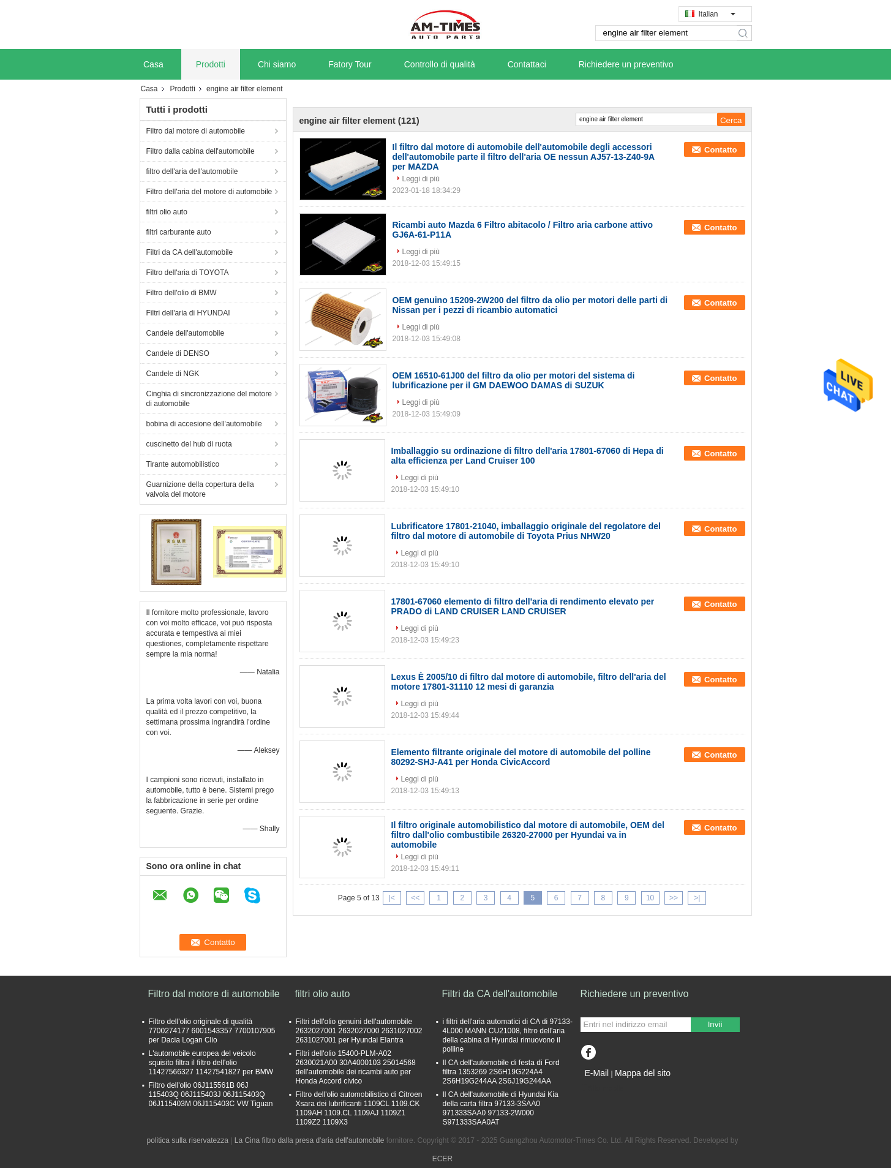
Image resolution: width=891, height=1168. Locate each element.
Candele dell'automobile (185, 333)
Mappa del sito (643, 1073)
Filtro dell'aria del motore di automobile (209, 191)
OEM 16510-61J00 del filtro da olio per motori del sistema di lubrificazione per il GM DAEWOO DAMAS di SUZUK (514, 380)
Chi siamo (277, 64)
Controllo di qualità (439, 64)
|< (392, 898)
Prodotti (210, 64)
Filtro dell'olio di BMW (181, 292)
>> (673, 898)
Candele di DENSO (177, 353)
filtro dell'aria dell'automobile (192, 171)
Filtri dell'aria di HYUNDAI (188, 313)
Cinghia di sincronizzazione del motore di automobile (209, 399)
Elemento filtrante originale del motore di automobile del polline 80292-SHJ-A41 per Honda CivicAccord (521, 757)
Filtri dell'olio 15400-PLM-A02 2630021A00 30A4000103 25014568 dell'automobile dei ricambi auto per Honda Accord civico (356, 1067)
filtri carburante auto (178, 232)
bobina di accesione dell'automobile (204, 424)
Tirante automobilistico (183, 464)
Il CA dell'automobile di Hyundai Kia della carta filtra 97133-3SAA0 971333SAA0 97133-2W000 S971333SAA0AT (500, 1108)
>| (697, 898)
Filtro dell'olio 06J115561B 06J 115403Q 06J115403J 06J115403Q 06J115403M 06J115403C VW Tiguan (211, 1094)
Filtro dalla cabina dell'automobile (200, 151)
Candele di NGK (173, 373)
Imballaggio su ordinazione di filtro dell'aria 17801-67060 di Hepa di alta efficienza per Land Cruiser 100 (527, 455)
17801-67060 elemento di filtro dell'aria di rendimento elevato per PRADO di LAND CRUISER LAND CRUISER (523, 606)
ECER (442, 1159)
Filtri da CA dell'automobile (189, 252)
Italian (717, 14)
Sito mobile (602, 1088)
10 (650, 898)
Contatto (720, 149)
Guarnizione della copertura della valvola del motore (200, 489)
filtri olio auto (166, 212)
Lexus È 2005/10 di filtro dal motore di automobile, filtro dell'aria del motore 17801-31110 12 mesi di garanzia (528, 681)
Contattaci (527, 64)
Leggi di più (421, 179)
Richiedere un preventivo (626, 64)
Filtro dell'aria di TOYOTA (187, 272)
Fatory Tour (350, 64)
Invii (715, 1024)
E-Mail (597, 1073)
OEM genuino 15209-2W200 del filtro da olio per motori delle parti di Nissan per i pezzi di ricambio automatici (530, 305)
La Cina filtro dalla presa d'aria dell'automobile (310, 1140)
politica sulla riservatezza (187, 1140)
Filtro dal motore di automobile (195, 131)
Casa (153, 64)
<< (415, 898)
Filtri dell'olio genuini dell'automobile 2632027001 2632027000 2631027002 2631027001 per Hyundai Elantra (359, 1030)
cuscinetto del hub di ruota (189, 444)
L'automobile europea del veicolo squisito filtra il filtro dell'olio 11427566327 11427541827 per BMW (211, 1062)
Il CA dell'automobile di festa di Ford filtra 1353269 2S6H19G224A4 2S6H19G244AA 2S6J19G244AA (501, 1071)
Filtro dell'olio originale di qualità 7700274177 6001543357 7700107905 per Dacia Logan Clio (212, 1030)
